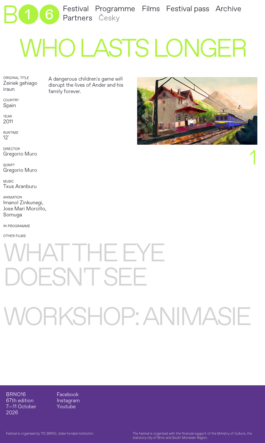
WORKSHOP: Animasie (126, 317)
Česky (109, 18)
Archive (228, 8)
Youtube (66, 407)
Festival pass (187, 8)
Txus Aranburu (20, 186)
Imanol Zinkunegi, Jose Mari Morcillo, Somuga (24, 209)
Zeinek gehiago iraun (20, 86)
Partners (77, 18)
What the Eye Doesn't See (83, 265)
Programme (115, 8)
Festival (76, 8)
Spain (9, 105)
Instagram (68, 401)
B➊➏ (30, 15)
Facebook (67, 395)
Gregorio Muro (20, 154)
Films (151, 8)
